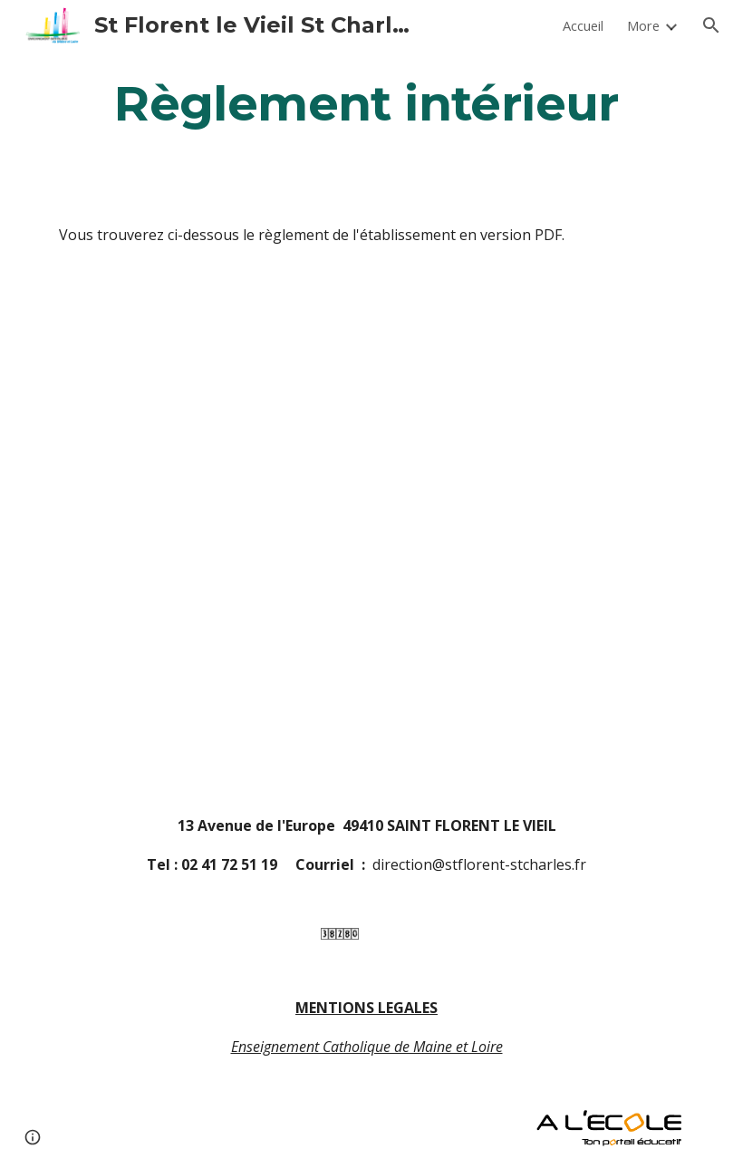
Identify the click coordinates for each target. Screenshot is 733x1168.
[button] (711, 25)
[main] (366, 103)
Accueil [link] (583, 25)
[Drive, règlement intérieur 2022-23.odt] (393, 530)
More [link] (643, 25)
